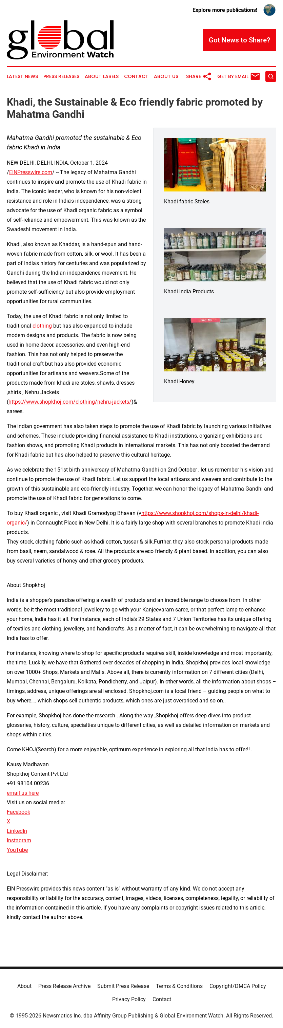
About (24, 986)
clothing (42, 326)
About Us (166, 76)
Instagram (19, 840)
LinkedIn (17, 831)
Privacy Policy (129, 999)
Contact (136, 76)
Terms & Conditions (179, 986)
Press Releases (61, 76)
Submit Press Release (123, 986)
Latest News (22, 76)
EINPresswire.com (30, 172)
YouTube (17, 850)
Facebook (18, 812)
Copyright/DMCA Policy (237, 986)
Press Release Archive (64, 986)
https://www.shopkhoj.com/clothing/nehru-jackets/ (70, 402)
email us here (23, 793)
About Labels (102, 76)
